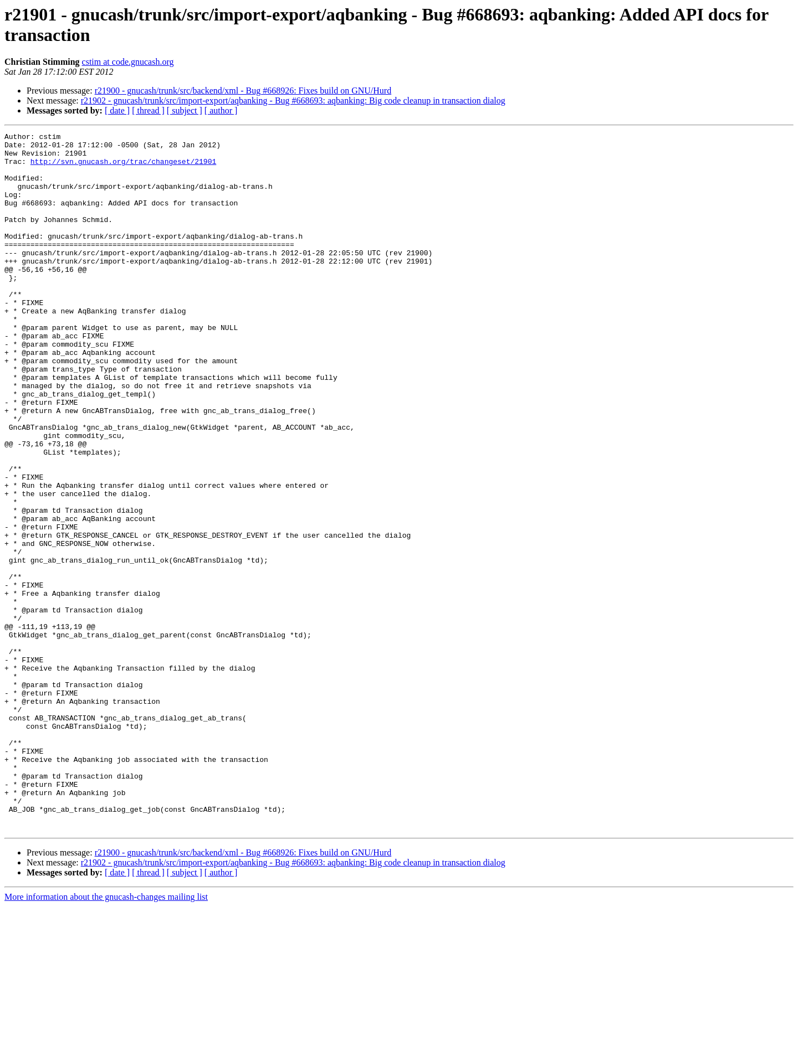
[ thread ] (148, 110)
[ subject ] (184, 110)
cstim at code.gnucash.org (128, 61)
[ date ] (117, 110)
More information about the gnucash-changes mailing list (106, 1036)
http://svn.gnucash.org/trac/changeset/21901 (123, 168)
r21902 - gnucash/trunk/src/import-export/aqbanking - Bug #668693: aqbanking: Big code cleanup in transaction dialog (293, 100)
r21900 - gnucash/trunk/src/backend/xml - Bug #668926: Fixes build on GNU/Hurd (243, 90)
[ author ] (221, 110)
